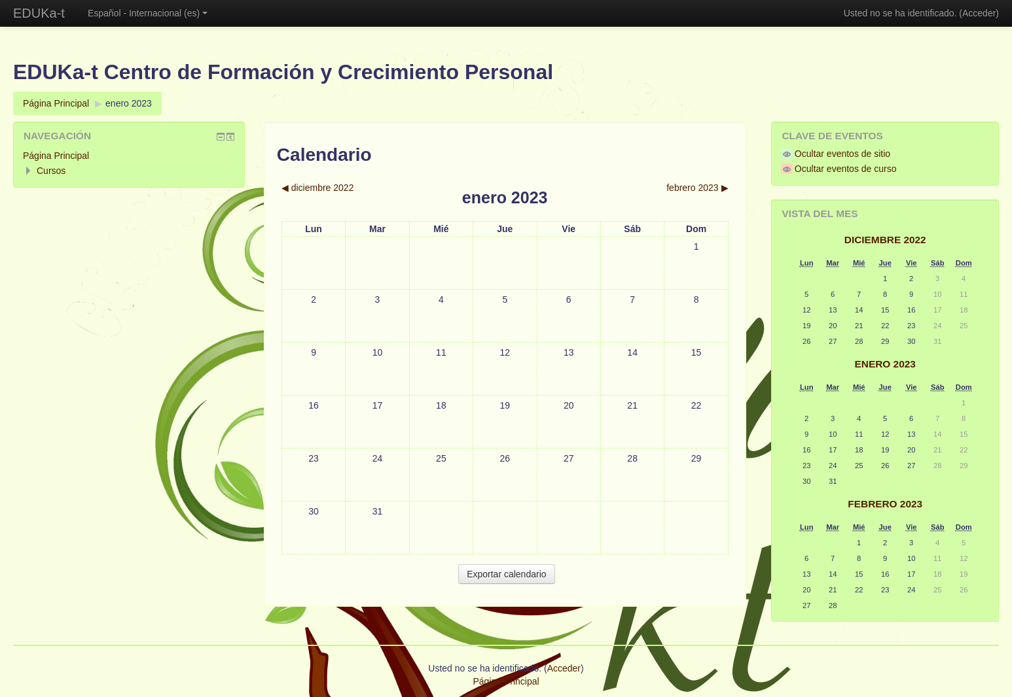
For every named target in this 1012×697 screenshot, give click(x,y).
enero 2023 (128, 103)
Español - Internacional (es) (148, 13)
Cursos (51, 170)
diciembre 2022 (885, 239)
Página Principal (56, 103)
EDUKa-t (39, 13)
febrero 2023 (885, 503)
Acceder (979, 13)
